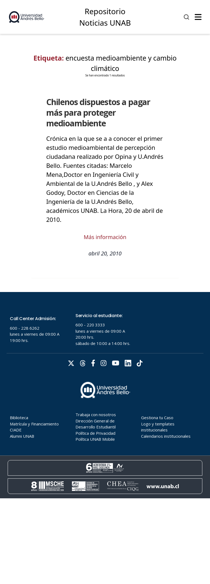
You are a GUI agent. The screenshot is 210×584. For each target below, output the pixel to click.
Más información (105, 237)
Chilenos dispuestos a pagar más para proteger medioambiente (98, 112)
